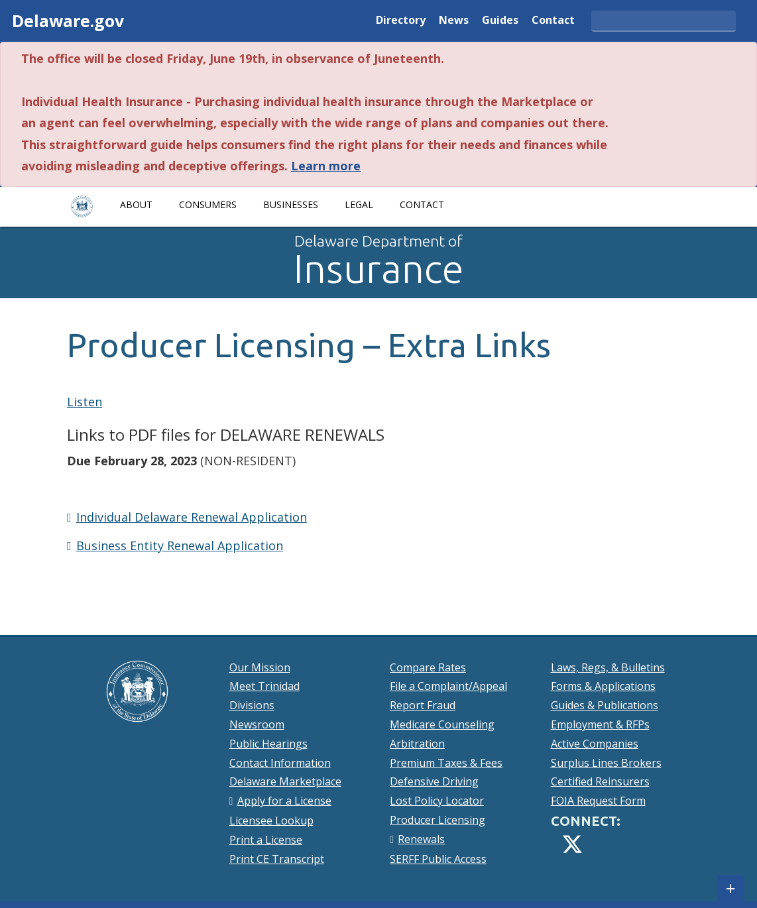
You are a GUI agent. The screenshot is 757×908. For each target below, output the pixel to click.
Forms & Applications (603, 686)
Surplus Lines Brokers (606, 763)
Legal (359, 204)
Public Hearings (268, 743)
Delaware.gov (68, 20)
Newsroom (256, 724)
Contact (553, 21)
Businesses (290, 204)
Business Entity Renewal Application (179, 545)
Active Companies (594, 743)
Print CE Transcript (276, 859)
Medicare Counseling (442, 724)
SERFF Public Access (438, 859)
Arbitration (417, 743)
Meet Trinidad (264, 686)
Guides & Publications (604, 705)
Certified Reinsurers (600, 781)
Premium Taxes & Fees (446, 763)
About (136, 204)
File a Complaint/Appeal (448, 686)
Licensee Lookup (271, 820)
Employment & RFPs (600, 724)
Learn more (326, 166)
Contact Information (280, 763)
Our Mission (259, 667)
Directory (401, 21)
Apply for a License (284, 800)
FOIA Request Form (598, 800)
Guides (500, 21)
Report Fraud (422, 705)
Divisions (251, 705)
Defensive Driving (434, 781)
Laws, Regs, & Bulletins (608, 667)
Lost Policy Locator (437, 800)
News (454, 21)
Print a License (265, 839)
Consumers (208, 204)
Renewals (421, 839)
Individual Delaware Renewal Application (191, 517)
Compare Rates (428, 667)
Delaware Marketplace (285, 781)
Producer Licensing (437, 820)
